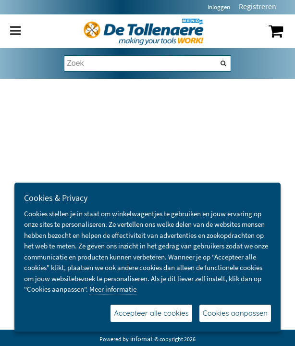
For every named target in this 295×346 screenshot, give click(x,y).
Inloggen (219, 7)
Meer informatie (112, 289)
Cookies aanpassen (235, 313)
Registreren (257, 6)
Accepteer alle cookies (151, 313)
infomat (141, 338)
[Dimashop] (144, 31)
